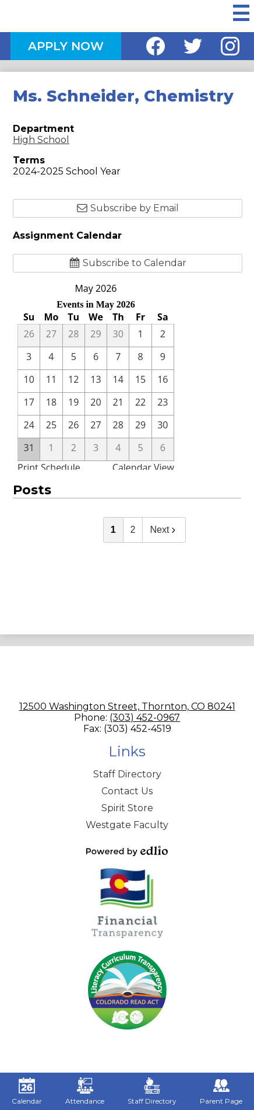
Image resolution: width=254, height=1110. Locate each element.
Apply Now (66, 46)
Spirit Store (127, 808)
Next (164, 530)
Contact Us (127, 791)
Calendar (27, 1091)
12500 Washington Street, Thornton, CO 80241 (127, 706)
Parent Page (221, 1091)
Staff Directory (127, 774)
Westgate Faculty (127, 824)
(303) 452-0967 (145, 717)
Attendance (84, 1091)
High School (41, 139)
